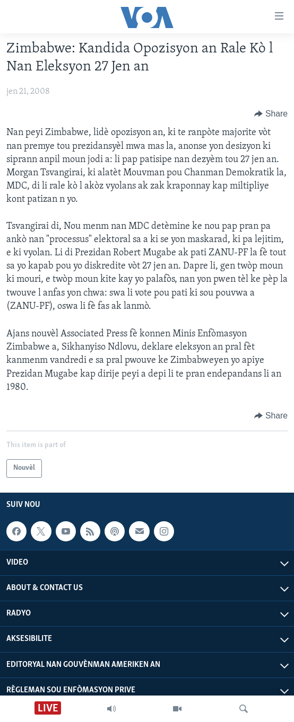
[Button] (271, 114)
